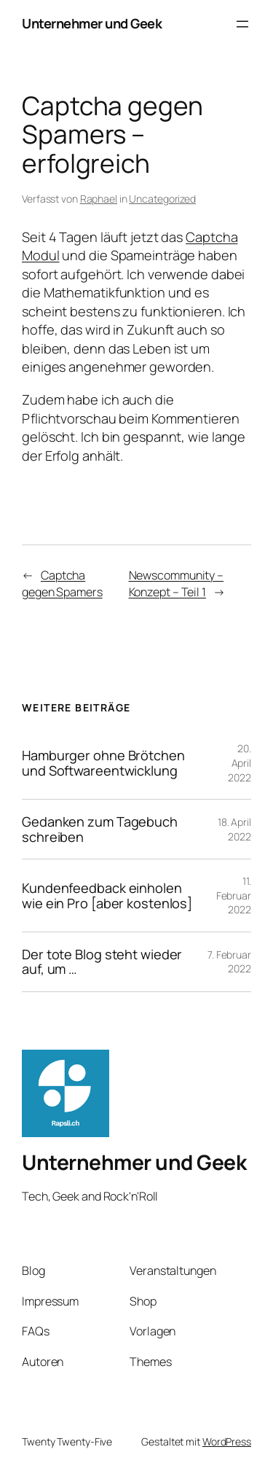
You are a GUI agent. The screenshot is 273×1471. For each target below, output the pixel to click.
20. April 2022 (239, 762)
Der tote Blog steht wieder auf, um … (102, 962)
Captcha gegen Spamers (62, 583)
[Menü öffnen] (242, 24)
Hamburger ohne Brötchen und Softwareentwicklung (103, 763)
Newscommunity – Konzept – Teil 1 (176, 583)
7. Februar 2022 (229, 962)
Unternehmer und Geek (92, 23)
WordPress (226, 1441)
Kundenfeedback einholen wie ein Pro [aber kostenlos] (107, 895)
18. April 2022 (234, 829)
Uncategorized (162, 199)
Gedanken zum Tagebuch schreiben (100, 829)
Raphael (98, 199)
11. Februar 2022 (233, 895)
